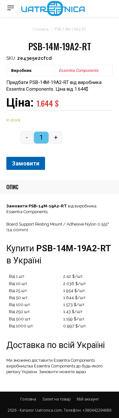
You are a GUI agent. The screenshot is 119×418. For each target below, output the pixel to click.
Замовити (25, 163)
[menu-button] (10, 7)
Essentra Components (78, 70)
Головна (41, 29)
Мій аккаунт (88, 399)
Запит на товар (56, 399)
